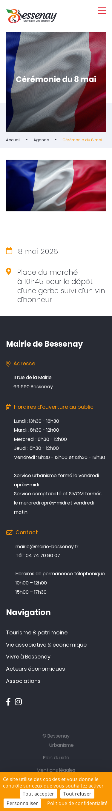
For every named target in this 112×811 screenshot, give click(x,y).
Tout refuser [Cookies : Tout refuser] (77, 793)
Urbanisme (61, 745)
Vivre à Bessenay (28, 656)
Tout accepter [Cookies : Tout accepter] (38, 793)
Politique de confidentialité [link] (77, 803)
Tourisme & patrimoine (36, 632)
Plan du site (56, 757)
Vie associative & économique (46, 644)
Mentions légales (56, 770)
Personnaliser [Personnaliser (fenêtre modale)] (22, 803)
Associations (23, 681)
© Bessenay (56, 736)
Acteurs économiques (35, 668)
